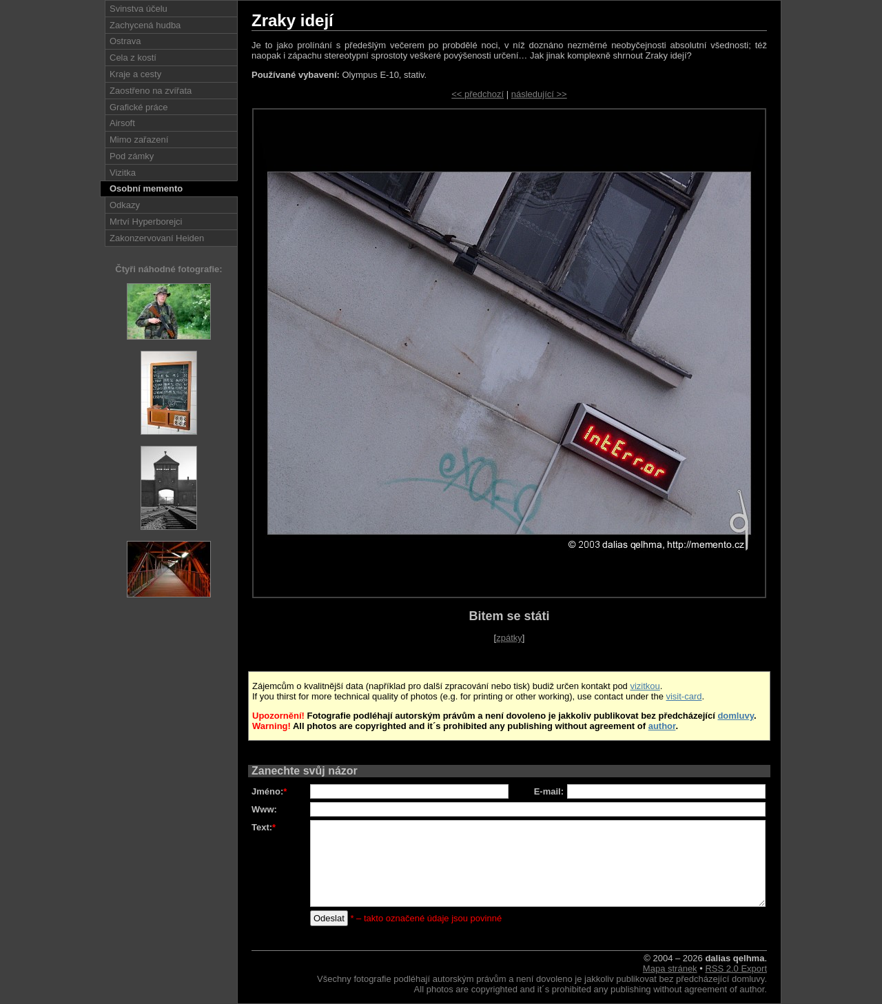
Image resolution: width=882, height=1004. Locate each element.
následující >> (539, 94)
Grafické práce (139, 107)
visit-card (683, 696)
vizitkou (644, 686)
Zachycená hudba (145, 25)
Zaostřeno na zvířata (151, 90)
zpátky (509, 638)
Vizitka (123, 172)
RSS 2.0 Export (736, 968)
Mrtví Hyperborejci (146, 221)
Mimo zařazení (139, 139)
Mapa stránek (670, 968)
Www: (264, 809)
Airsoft (122, 123)
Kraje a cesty (135, 74)
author (662, 726)
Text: (264, 827)
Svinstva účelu (138, 8)
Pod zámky (132, 156)
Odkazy (125, 205)
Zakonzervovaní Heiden (157, 238)
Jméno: (269, 791)
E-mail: (549, 791)
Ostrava (125, 41)
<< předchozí (477, 94)
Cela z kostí (133, 57)
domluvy (735, 715)
